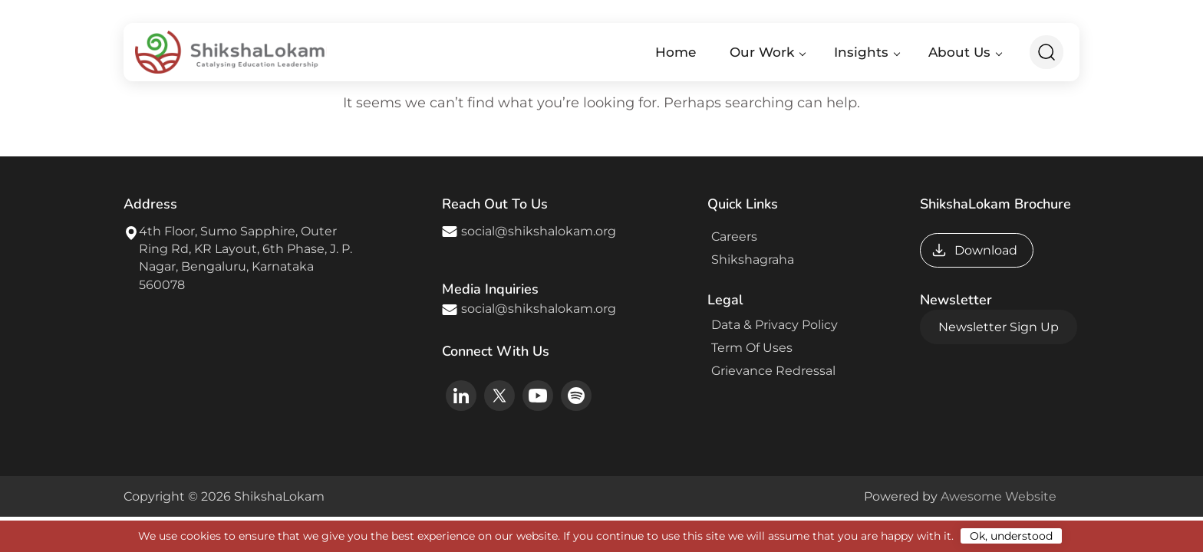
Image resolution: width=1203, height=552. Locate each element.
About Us (959, 52)
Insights (861, 52)
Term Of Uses (749, 347)
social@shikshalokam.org (538, 231)
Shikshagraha (750, 259)
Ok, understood (1011, 536)
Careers (732, 236)
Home (675, 52)
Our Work (762, 52)
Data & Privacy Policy (772, 324)
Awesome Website (998, 496)
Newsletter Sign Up (998, 327)
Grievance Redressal (771, 370)
